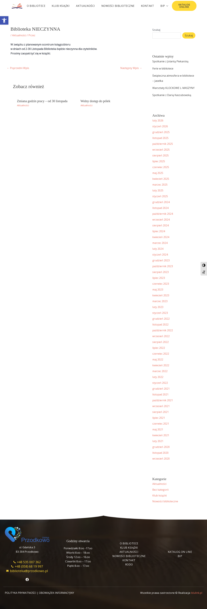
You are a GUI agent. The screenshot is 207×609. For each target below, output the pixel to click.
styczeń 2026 (160, 126)
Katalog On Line (180, 552)
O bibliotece (36, 6)
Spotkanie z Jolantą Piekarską (170, 61)
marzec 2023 (160, 301)
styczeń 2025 (160, 196)
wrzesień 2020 (161, 458)
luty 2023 (157, 307)
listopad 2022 (160, 324)
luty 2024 (157, 248)
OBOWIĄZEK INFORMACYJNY (56, 593)
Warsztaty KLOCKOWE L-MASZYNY (173, 88)
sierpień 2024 (160, 225)
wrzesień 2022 (161, 336)
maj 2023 (157, 289)
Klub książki (61, 6)
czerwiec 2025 (160, 167)
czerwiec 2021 (160, 423)
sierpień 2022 (160, 342)
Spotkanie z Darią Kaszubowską (171, 95)
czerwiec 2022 (160, 353)
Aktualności (85, 6)
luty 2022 (157, 377)
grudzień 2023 (161, 260)
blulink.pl (196, 593)
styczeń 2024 (160, 254)
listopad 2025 (160, 138)
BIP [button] (164, 6)
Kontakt (147, 6)
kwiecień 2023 (160, 295)
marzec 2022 (160, 371)
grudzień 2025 (161, 132)
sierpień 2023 (160, 272)
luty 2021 (157, 441)
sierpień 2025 (160, 155)
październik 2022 (162, 330)
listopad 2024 (160, 208)
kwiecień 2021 (160, 435)
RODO (129, 564)
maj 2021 (157, 429)
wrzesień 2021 (161, 406)
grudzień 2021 (161, 388)
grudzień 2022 (161, 318)
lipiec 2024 (158, 231)
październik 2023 (162, 266)
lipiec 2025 (158, 161)
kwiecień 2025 (160, 179)
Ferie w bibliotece (162, 68)
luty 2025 (157, 190)
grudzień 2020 (161, 447)
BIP (180, 556)
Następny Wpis (131, 68)
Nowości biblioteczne (118, 6)
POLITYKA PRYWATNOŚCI (20, 593)
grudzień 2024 (161, 202)
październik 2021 (162, 400)
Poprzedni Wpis (18, 68)
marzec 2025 (160, 184)
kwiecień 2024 (160, 237)
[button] (4, 20)
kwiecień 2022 (160, 365)
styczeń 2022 (160, 383)
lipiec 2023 (158, 278)
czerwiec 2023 (160, 283)
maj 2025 (157, 173)
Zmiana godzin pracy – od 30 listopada (42, 101)
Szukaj (156, 30)
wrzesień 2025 (161, 149)
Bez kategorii (160, 489)
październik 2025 (162, 144)
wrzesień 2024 (161, 219)
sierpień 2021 (160, 412)
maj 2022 (157, 359)
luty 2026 (157, 120)
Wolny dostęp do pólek (95, 101)
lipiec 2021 (158, 418)
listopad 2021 (160, 394)
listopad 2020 (160, 453)
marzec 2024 (160, 243)
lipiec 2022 (158, 348)
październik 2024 (162, 214)
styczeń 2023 (160, 313)
